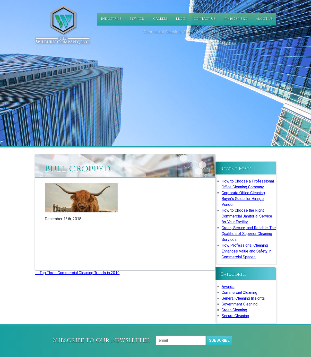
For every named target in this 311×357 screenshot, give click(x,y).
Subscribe (219, 340)
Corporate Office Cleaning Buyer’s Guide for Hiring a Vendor (243, 199)
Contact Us (204, 19)
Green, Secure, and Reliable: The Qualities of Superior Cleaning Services (249, 234)
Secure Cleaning (235, 315)
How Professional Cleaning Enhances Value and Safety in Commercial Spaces (246, 251)
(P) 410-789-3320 (236, 19)
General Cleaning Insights (243, 298)
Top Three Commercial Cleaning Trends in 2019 (77, 272)
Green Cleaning (234, 310)
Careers (160, 19)
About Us (264, 19)
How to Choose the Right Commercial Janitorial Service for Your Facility (247, 216)
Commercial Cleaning (239, 292)
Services (137, 19)
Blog (180, 19)
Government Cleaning (240, 304)
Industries (111, 19)
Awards (228, 286)
